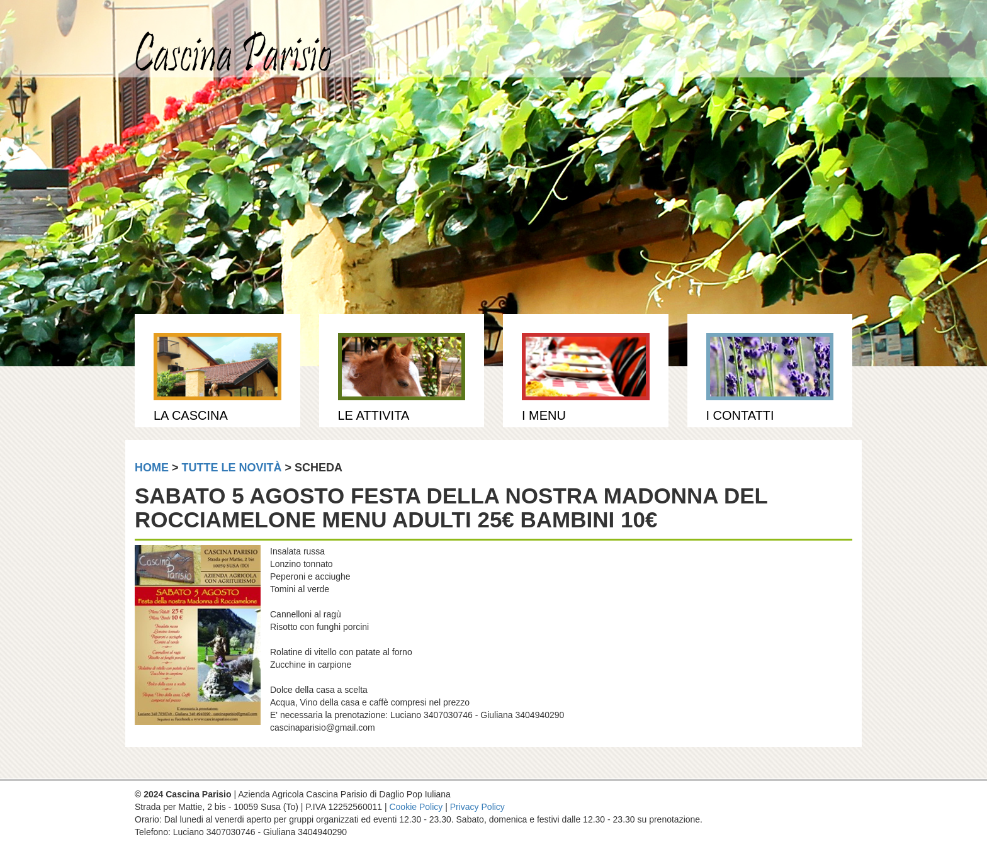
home (152, 467)
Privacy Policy (477, 807)
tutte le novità (232, 467)
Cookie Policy (416, 807)
